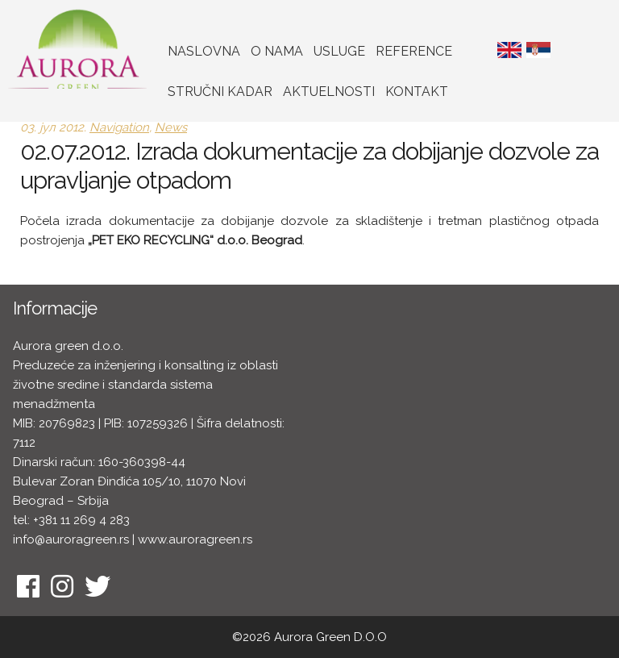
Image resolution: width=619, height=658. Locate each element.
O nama (277, 51)
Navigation (119, 127)
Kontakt (416, 91)
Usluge (339, 51)
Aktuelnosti (329, 91)
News (171, 127)
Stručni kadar (220, 91)
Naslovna (204, 51)
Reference (414, 51)
